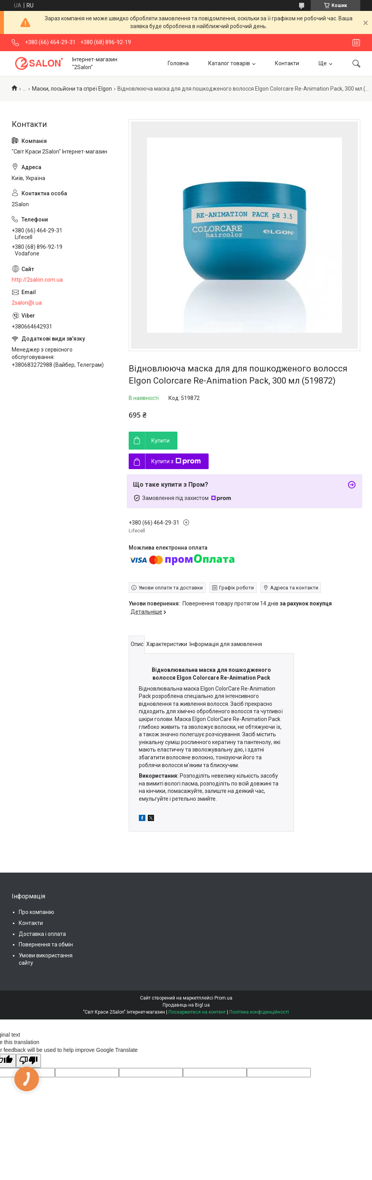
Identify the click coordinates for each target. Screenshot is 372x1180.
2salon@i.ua (27, 303)
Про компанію (36, 912)
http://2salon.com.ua (37, 280)
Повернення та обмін (46, 944)
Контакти (287, 63)
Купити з (176, 461)
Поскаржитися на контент (197, 1012)
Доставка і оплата (42, 934)
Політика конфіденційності (259, 1012)
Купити (160, 440)
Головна (178, 63)
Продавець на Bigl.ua (186, 1005)
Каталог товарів (229, 63)
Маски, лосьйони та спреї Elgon (72, 89)
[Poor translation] (28, 1061)
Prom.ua (223, 998)
